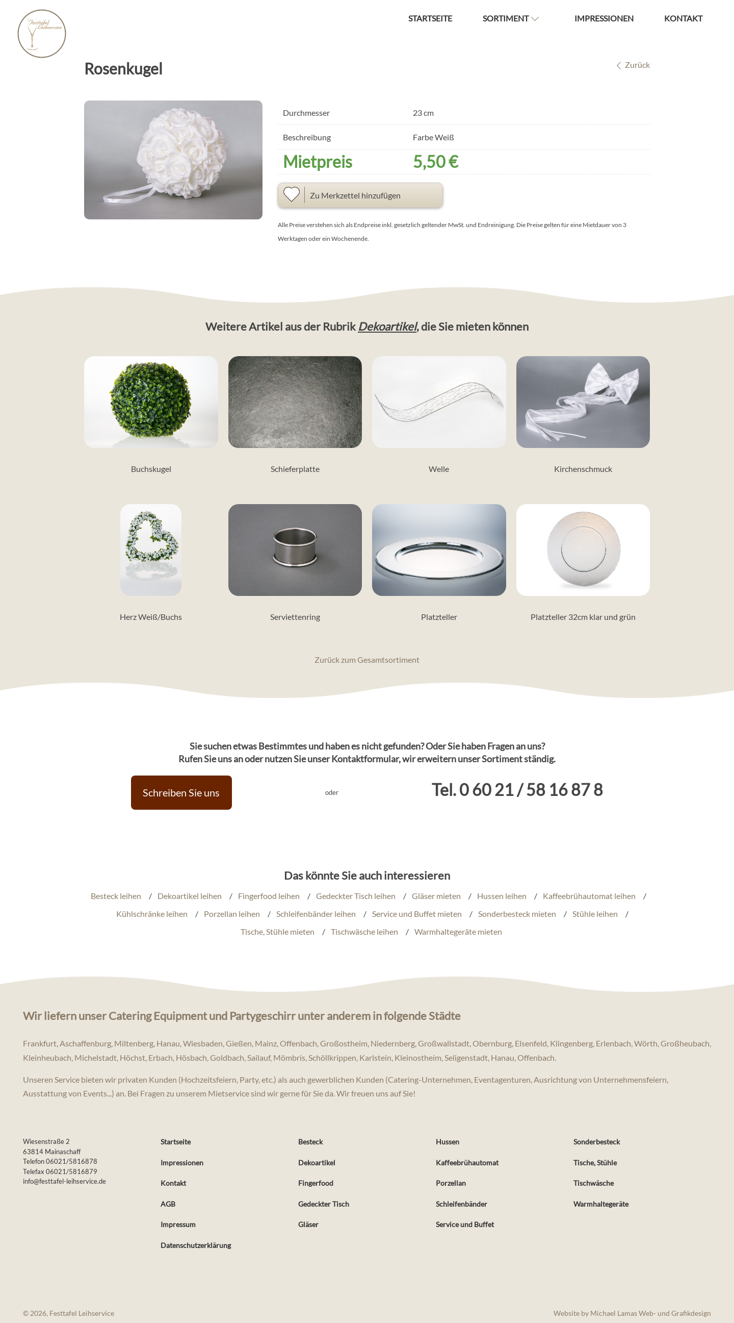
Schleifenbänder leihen (316, 913)
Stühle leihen (595, 913)
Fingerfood (315, 1183)
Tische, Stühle (595, 1162)
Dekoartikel (387, 326)
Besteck (310, 1141)
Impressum (178, 1224)
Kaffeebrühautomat (467, 1162)
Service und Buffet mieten (417, 913)
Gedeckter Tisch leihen (356, 896)
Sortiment (506, 18)
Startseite (430, 18)
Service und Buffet (465, 1224)
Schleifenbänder (461, 1204)
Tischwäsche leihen (364, 932)
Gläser (308, 1224)
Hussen (447, 1141)
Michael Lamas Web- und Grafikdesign (650, 1313)
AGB (168, 1204)
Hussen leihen (502, 896)
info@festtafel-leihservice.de (64, 1181)
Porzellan (451, 1183)
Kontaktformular (365, 758)
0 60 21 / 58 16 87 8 (532, 790)
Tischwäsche (593, 1183)
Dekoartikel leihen (190, 896)
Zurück (630, 64)
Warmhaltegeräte (600, 1204)
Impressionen (604, 18)
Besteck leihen (116, 896)
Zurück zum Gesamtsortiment (367, 659)
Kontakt (683, 18)
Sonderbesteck (596, 1141)
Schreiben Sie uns (181, 792)
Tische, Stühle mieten (277, 932)
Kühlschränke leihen (152, 913)
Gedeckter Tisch (323, 1204)
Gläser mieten (436, 896)
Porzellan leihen (232, 913)
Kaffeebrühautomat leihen (589, 896)
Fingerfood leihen (269, 896)
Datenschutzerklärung (196, 1245)
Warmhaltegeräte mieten (458, 932)
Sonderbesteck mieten (517, 913)
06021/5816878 (71, 1161)
